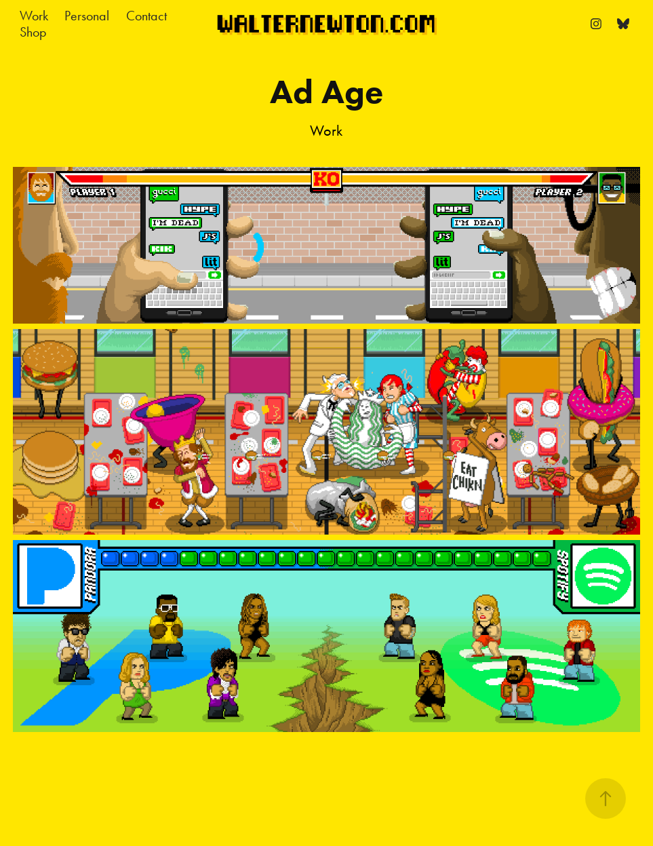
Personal (86, 15)
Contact (146, 15)
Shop (33, 32)
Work (34, 15)
